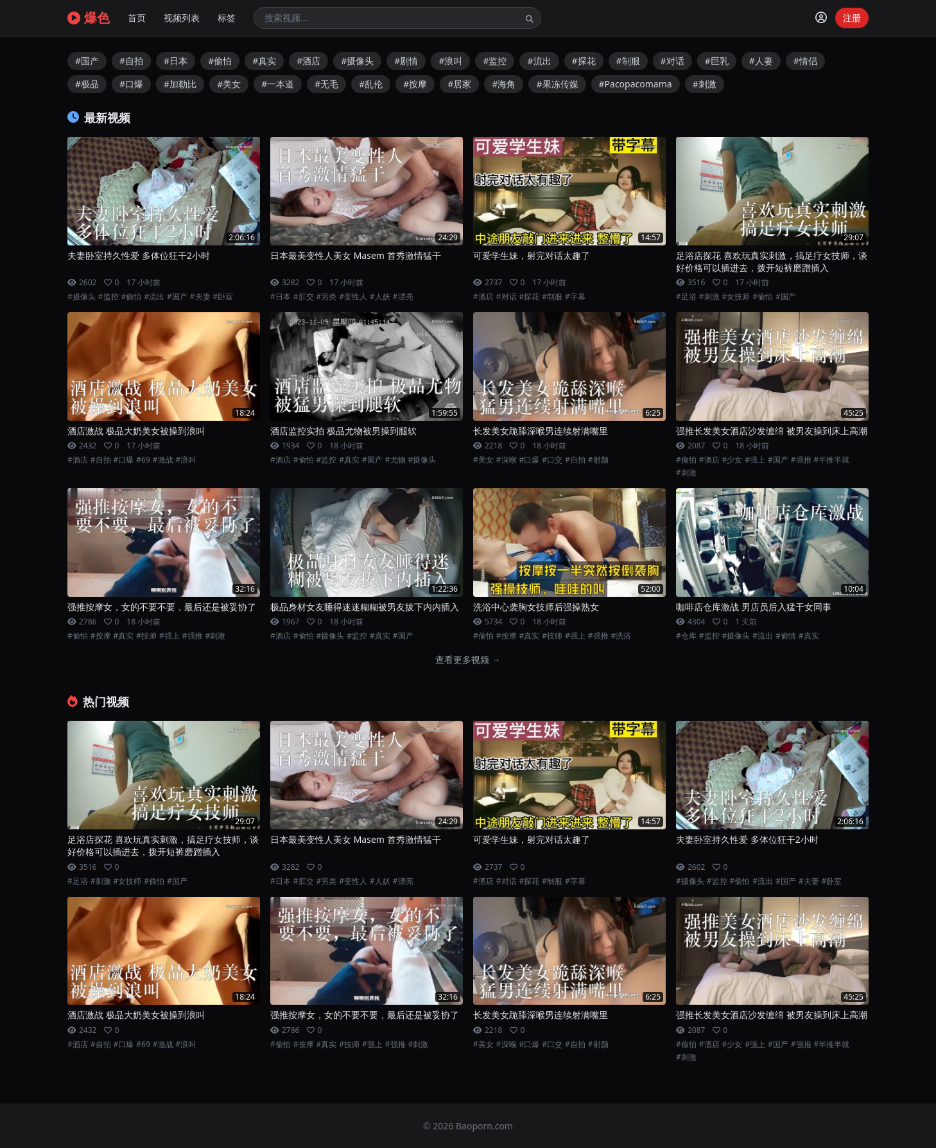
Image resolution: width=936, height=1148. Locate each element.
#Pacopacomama (635, 84)
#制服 (628, 61)
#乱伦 (371, 84)
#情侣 (805, 61)
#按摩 (415, 84)
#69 (143, 460)
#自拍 (131, 61)
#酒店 (308, 61)
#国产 (87, 61)
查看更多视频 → (468, 659)
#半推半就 (832, 460)
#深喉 (506, 460)
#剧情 (406, 61)
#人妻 (761, 61)
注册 (852, 18)
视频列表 (182, 18)
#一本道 (277, 84)
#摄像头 (357, 61)
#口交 (552, 460)
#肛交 (303, 297)
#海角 (504, 84)
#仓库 (686, 636)
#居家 (459, 84)
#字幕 (575, 297)
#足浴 (686, 297)
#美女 (229, 84)
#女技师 (736, 297)
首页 (137, 18)
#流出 (539, 61)
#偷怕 (220, 61)
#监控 (495, 61)
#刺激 (704, 84)
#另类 (326, 297)
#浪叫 (450, 61)
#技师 (146, 636)
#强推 (801, 460)
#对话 (672, 61)
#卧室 (223, 297)
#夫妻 (200, 297)
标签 (227, 18)
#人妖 (380, 297)
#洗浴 (621, 636)
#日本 (175, 61)
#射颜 (598, 460)
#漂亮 (403, 297)
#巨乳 (717, 61)
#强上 (755, 460)
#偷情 (786, 636)
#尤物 (395, 460)
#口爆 (131, 84)
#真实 (264, 61)
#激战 (163, 460)
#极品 (87, 84)
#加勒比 (180, 84)
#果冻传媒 (557, 84)
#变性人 (353, 297)
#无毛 (326, 84)
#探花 (584, 61)
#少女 (732, 460)
